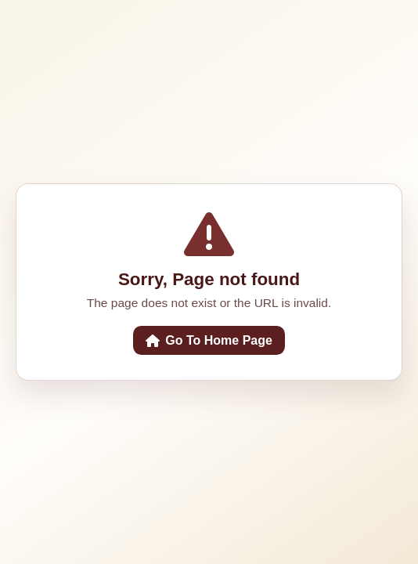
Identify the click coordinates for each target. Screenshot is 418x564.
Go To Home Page (209, 340)
